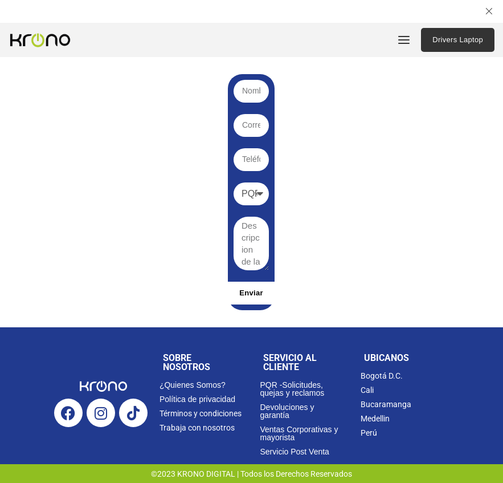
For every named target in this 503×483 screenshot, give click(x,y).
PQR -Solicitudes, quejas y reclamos (292, 389)
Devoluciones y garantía (287, 411)
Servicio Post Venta (294, 452)
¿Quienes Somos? (193, 385)
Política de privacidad (197, 399)
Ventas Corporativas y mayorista (299, 433)
